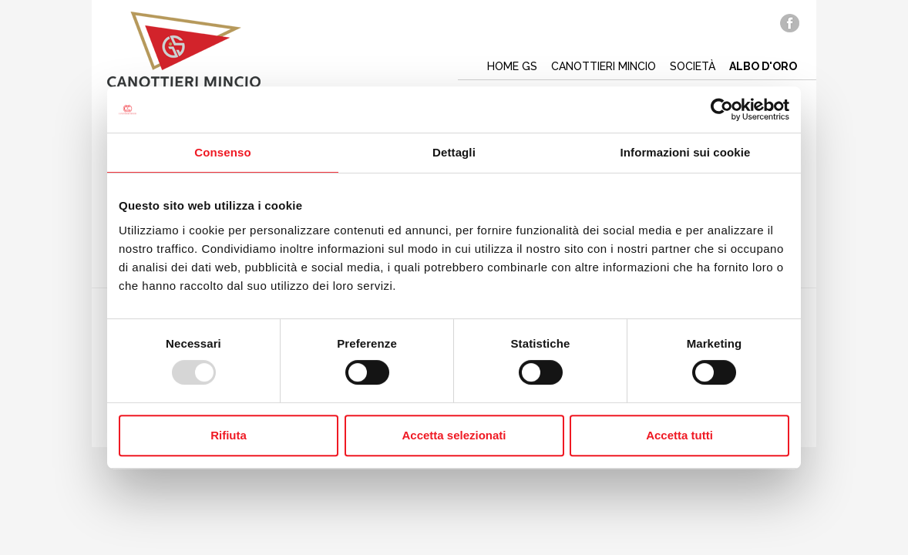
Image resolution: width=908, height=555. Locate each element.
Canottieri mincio (603, 66)
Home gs (512, 66)
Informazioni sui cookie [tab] (685, 152)
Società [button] (692, 66)
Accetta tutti (679, 435)
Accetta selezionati (454, 435)
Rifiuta (228, 435)
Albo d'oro (763, 66)
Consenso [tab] (222, 152)
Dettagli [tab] (454, 152)
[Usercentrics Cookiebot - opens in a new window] (721, 109)
